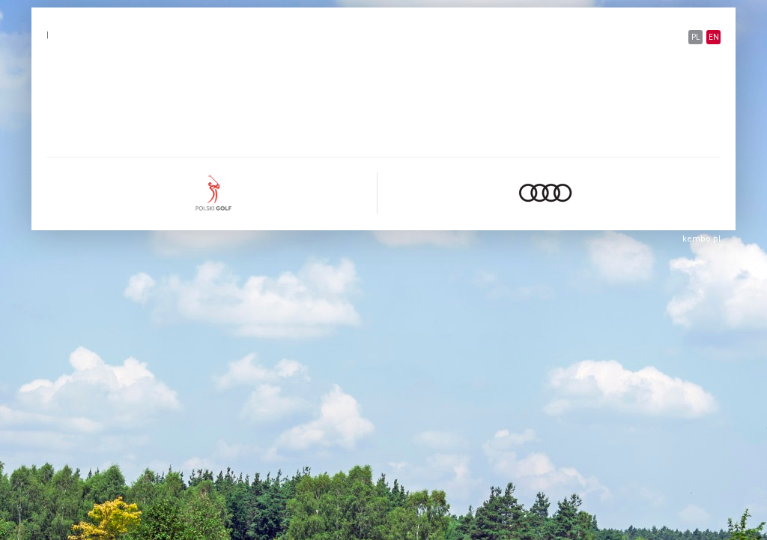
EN (714, 37)
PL (695, 37)
